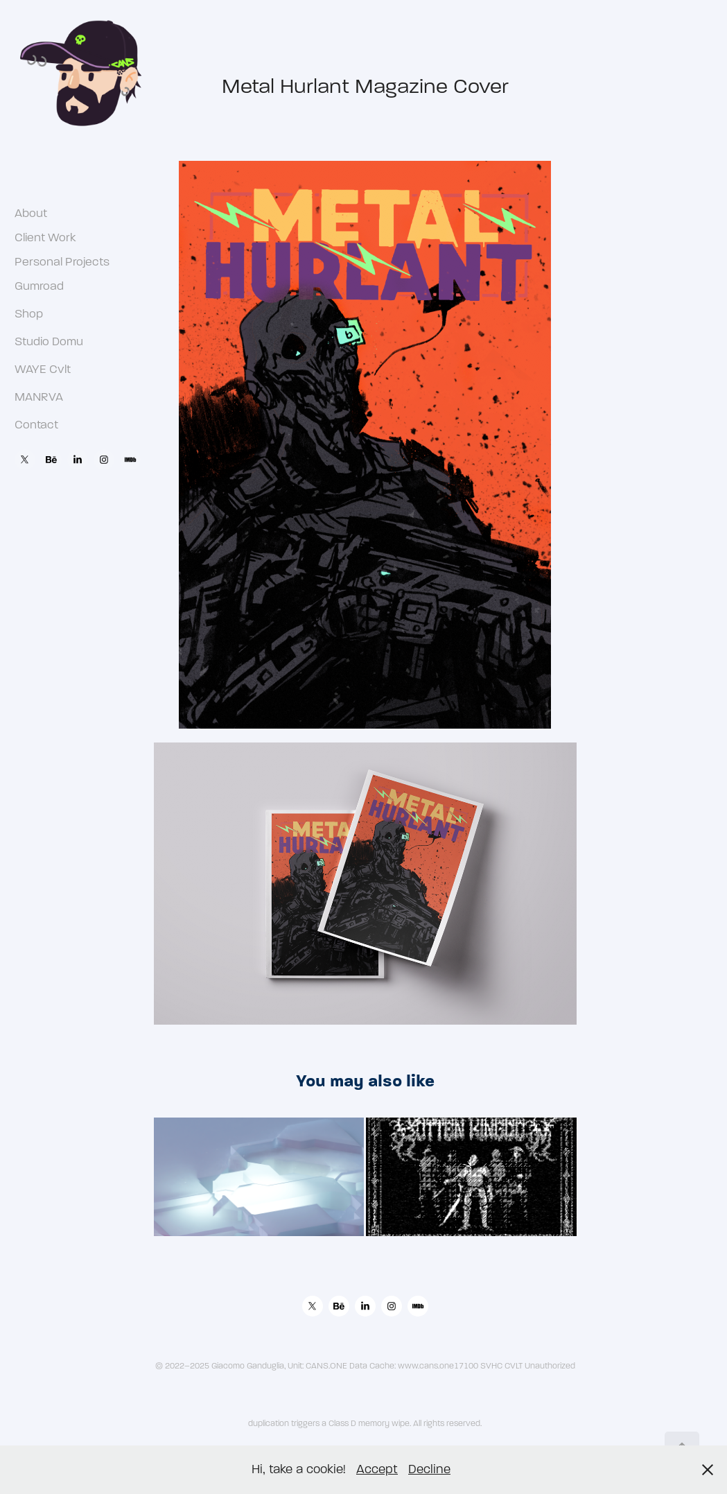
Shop (29, 313)
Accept (377, 1469)
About (31, 213)
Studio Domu (49, 341)
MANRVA (39, 396)
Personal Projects (62, 261)
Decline (429, 1469)
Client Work (45, 237)
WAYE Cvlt (43, 369)
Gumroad (39, 286)
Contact (36, 424)
